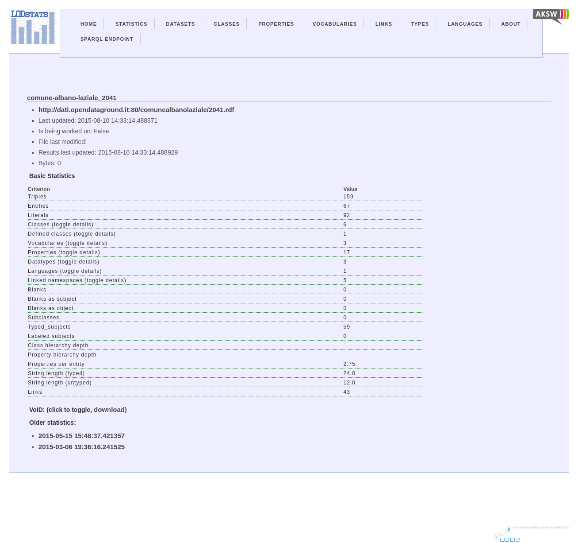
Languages (465, 24)
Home (88, 24)
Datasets (180, 24)
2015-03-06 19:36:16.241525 (81, 446)
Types (420, 24)
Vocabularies (335, 24)
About (511, 24)
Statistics (131, 24)
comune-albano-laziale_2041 (72, 97)
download (109, 409)
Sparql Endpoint (107, 39)
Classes (227, 24)
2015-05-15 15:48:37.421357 (81, 435)
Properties (276, 24)
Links (383, 24)
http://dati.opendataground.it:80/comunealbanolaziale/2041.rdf (136, 109)
